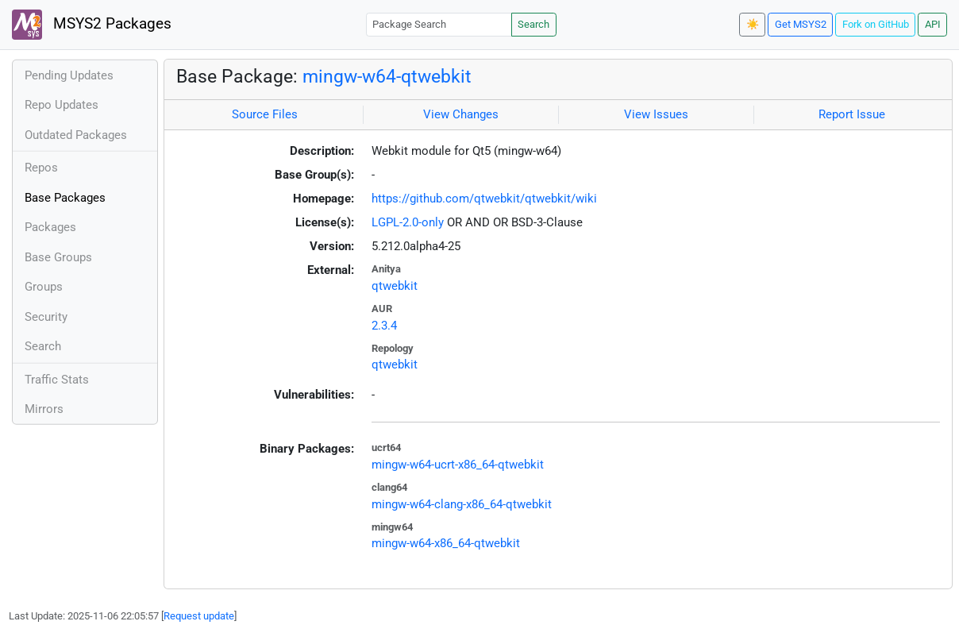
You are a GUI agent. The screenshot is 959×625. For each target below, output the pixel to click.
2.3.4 (384, 325)
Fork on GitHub (875, 24)
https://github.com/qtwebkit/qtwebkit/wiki (484, 198)
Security (46, 317)
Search (533, 24)
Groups (44, 287)
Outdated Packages (76, 135)
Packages (50, 227)
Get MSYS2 (800, 24)
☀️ (752, 24)
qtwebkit (395, 286)
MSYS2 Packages (91, 25)
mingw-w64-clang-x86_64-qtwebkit (462, 504)
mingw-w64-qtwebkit (387, 76)
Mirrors (44, 409)
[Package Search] (439, 24)
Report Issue (851, 114)
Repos (41, 167)
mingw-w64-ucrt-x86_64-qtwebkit (458, 464)
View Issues (656, 114)
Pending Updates (69, 75)
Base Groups (58, 257)
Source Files (265, 114)
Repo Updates (61, 105)
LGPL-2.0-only (408, 222)
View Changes (461, 114)
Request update (199, 616)
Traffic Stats (57, 379)
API (933, 24)
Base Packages (65, 198)
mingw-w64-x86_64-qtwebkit (446, 543)
